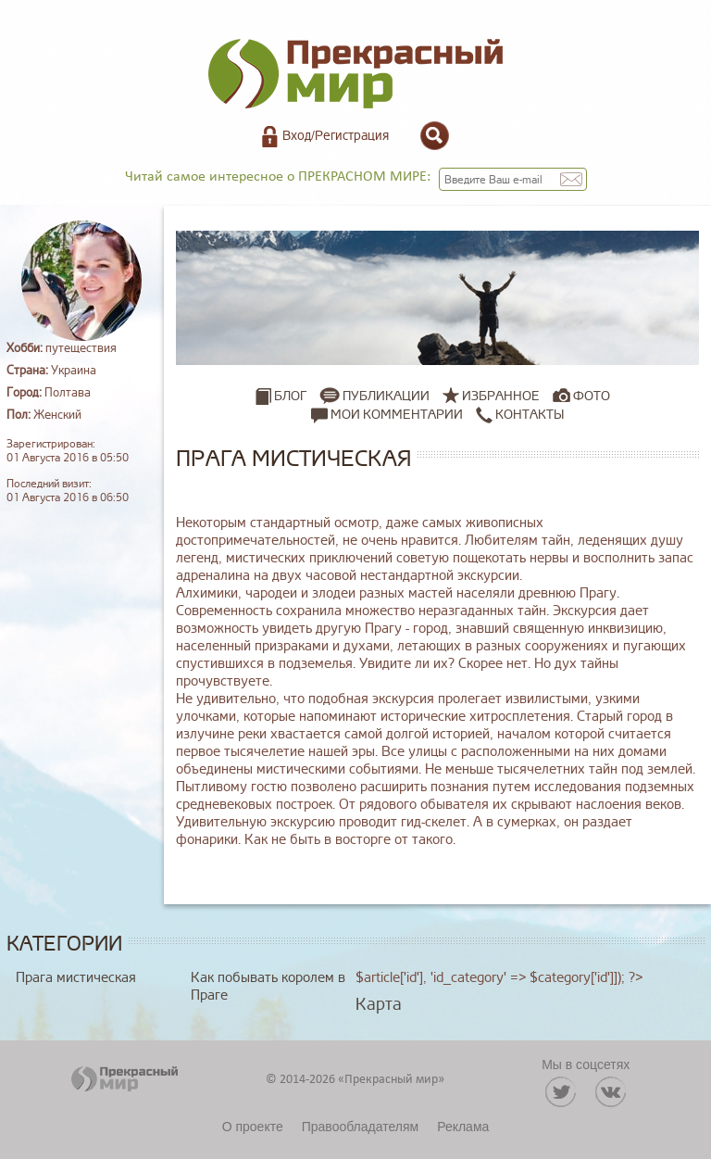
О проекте (252, 1126)
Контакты (520, 415)
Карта (379, 1004)
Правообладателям (360, 1126)
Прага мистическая (76, 978)
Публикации (386, 396)
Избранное (501, 396)
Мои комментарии (387, 415)
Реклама (463, 1126)
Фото (591, 396)
